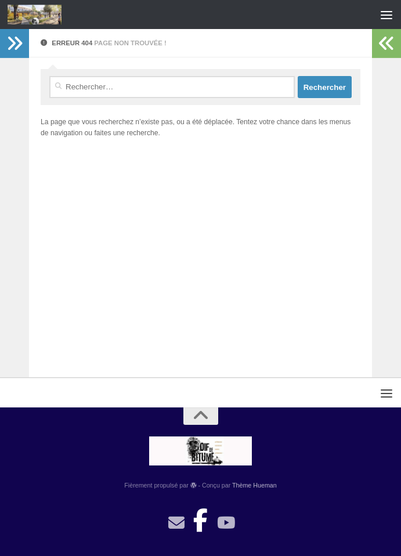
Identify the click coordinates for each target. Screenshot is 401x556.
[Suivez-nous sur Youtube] (225, 523)
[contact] (176, 523)
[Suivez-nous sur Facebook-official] (200, 517)
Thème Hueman (254, 485)
